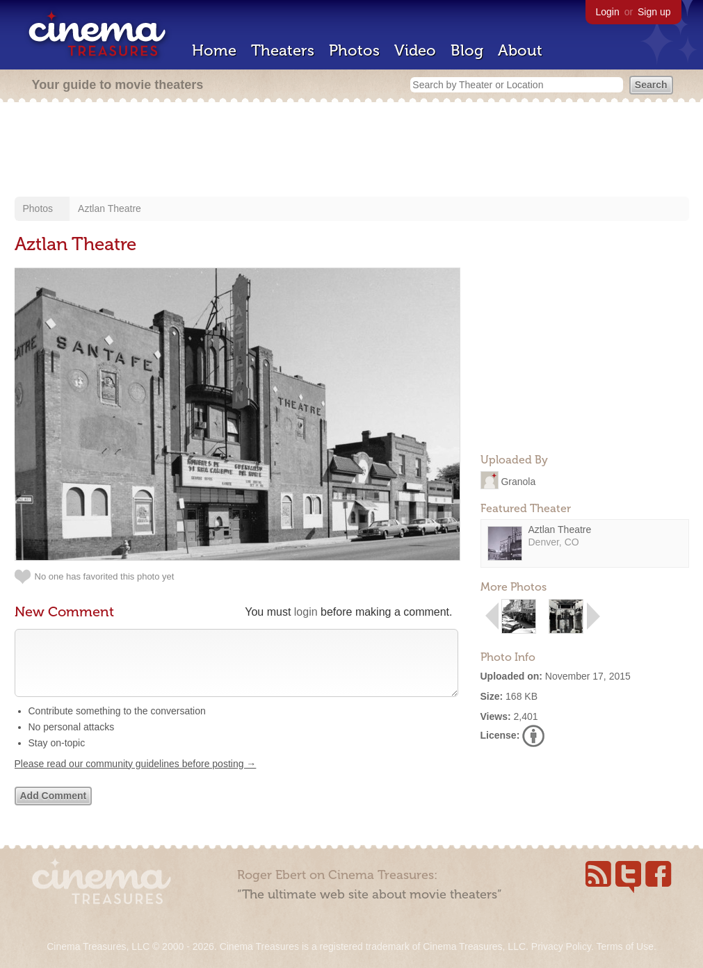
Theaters (282, 50)
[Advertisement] (352, 151)
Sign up (654, 11)
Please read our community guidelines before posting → (136, 777)
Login (608, 11)
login (306, 612)
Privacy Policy (561, 946)
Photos (354, 50)
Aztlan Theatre (109, 208)
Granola (518, 480)
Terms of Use (624, 946)
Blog (467, 50)
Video (415, 50)
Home (214, 50)
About (520, 50)
